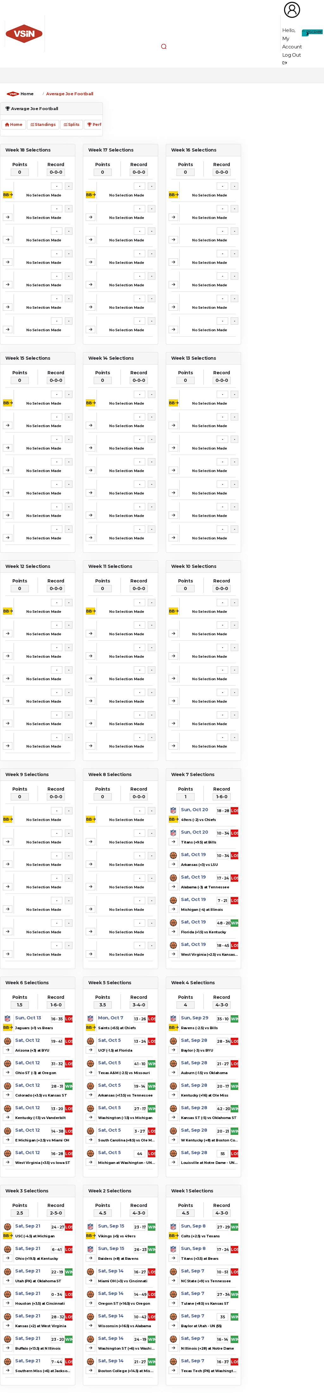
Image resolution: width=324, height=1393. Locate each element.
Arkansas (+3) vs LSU (199, 864)
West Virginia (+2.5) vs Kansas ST (211, 954)
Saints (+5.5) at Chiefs (117, 1028)
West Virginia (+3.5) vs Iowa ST (42, 1162)
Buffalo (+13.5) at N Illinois (38, 1348)
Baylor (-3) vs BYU (197, 1050)
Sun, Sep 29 (194, 1018)
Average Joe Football (69, 93)
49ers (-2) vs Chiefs (198, 820)
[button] (164, 46)
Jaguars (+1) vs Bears (34, 1028)
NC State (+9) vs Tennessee (206, 1281)
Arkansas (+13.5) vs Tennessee (125, 1095)
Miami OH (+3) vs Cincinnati (122, 1281)
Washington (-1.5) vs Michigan (125, 1118)
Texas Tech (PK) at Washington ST (212, 1371)
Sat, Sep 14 (110, 1271)
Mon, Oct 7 (110, 1018)
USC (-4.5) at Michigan (35, 1236)
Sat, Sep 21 (27, 1226)
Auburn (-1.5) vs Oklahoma (204, 1073)
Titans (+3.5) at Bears (200, 1258)
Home (27, 93)
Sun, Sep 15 (111, 1226)
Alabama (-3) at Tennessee (205, 887)
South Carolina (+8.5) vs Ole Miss (127, 1140)
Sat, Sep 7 (192, 1271)
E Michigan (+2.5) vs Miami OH (42, 1140)
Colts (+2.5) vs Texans (200, 1236)
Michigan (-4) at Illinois (202, 909)
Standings (42, 124)
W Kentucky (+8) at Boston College (213, 1140)
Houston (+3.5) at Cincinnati (40, 1303)
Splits (71, 124)
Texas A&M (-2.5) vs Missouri (124, 1073)
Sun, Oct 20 (194, 809)
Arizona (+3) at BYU (32, 1050)
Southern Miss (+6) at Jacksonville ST (49, 1371)
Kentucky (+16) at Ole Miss (204, 1095)
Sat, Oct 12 (27, 1040)
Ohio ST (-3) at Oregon (35, 1073)
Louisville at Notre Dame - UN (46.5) (213, 1162)
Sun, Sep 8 (193, 1226)
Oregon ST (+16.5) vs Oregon (124, 1303)
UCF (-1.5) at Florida (115, 1050)
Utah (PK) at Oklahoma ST (38, 1281)
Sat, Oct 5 (109, 1040)
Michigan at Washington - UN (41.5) (129, 1162)
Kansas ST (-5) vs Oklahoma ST (209, 1118)
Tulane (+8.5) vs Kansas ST (205, 1303)
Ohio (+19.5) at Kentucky (36, 1258)
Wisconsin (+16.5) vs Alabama (124, 1326)
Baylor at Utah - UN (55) (201, 1326)
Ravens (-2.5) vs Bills (199, 1028)
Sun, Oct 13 (28, 1018)
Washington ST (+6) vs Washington (130, 1348)
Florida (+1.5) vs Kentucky (203, 932)
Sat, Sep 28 (194, 1040)
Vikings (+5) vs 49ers (116, 1236)
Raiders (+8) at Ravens (118, 1258)
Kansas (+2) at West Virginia (40, 1326)
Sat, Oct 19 (193, 854)
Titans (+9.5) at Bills (198, 842)
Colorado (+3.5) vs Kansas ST (41, 1095)
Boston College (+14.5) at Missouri (129, 1371)
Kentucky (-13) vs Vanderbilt (40, 1118)
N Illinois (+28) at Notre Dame (207, 1348)
